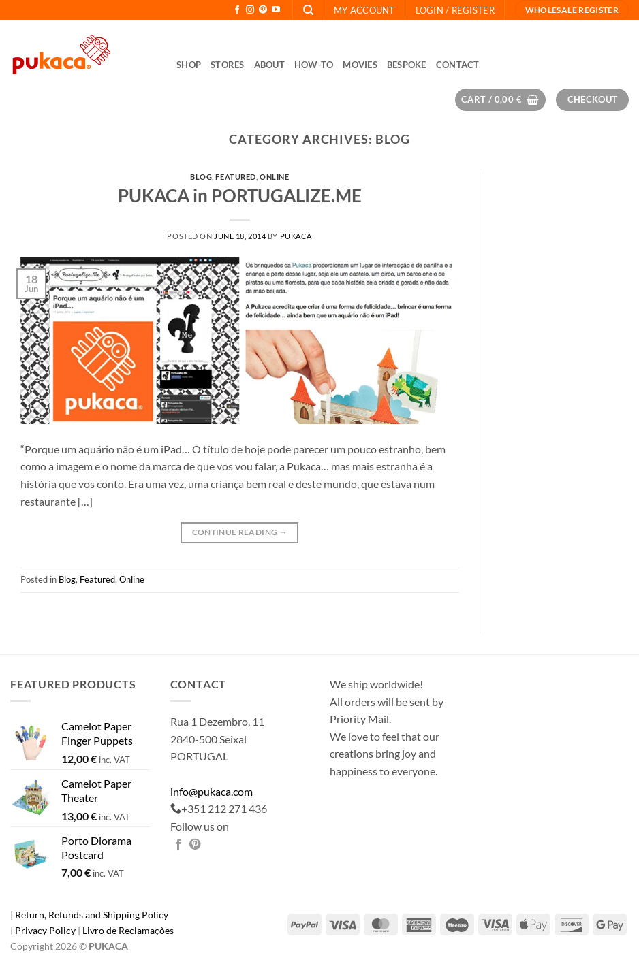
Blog (201, 176)
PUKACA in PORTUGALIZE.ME (240, 195)
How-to (314, 64)
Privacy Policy (46, 930)
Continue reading (240, 532)
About (269, 64)
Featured (235, 176)
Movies (360, 64)
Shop (188, 64)
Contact (458, 64)
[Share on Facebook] (178, 845)
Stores (228, 64)
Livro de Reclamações (128, 930)
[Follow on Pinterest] (263, 10)
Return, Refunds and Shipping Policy (91, 914)
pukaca (296, 235)
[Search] (308, 10)
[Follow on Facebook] (237, 10)
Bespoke (406, 64)
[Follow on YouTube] (276, 10)
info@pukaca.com (211, 791)
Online (274, 176)
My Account (364, 10)
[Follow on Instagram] (250, 10)
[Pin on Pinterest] (194, 845)
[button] (455, 10)
